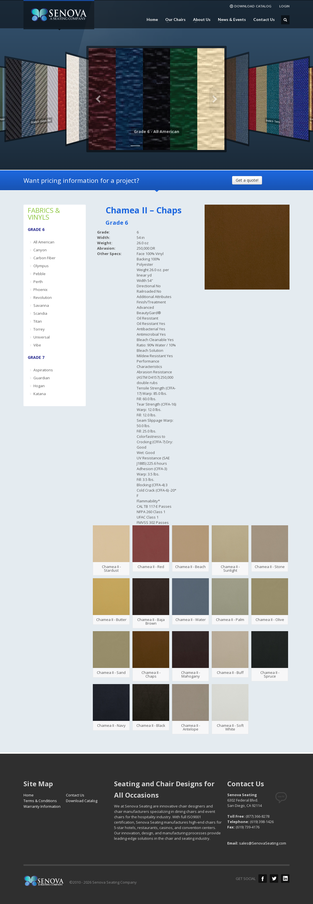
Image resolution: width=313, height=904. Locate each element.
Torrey (39, 329)
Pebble (39, 273)
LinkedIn (285, 878)
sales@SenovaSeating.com (262, 843)
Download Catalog (81, 800)
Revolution (42, 297)
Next (214, 99)
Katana (39, 393)
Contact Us (264, 20)
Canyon (40, 249)
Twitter (274, 878)
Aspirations (43, 369)
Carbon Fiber (44, 257)
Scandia (40, 313)
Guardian (41, 377)
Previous (98, 99)
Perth (38, 281)
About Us (200, 20)
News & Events (230, 20)
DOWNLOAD (250, 6)
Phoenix (40, 289)
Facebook (262, 878)
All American (43, 242)
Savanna (41, 305)
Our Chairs (174, 20)
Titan (37, 321)
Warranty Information (42, 806)
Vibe (37, 345)
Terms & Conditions (40, 800)
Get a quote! (247, 180)
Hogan (39, 385)
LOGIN (284, 6)
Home (152, 20)
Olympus (41, 265)
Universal (41, 337)
